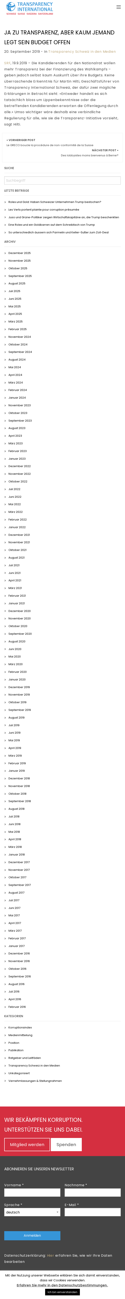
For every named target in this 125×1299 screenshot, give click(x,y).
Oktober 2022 (17, 481)
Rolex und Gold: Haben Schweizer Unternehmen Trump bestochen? (54, 202)
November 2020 (19, 618)
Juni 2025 (14, 299)
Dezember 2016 (19, 953)
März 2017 (15, 931)
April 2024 (15, 375)
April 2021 (14, 580)
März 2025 (15, 321)
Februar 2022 (17, 520)
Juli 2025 (14, 291)
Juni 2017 (14, 908)
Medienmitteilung (20, 1035)
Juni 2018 (14, 824)
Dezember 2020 (19, 611)
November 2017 (19, 870)
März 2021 (15, 588)
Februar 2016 (17, 1007)
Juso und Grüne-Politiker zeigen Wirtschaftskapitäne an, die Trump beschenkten (63, 217)
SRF (7, 63)
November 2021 (19, 542)
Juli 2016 (13, 992)
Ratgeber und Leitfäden (24, 1058)
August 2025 (16, 283)
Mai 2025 (14, 306)
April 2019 (14, 748)
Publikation (16, 1050)
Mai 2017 (14, 915)
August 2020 (16, 641)
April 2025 (15, 314)
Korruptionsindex (20, 1027)
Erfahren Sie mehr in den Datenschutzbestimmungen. (62, 1285)
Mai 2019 (14, 740)
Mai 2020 (14, 656)
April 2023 (15, 436)
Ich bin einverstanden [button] (62, 1292)
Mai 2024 (14, 367)
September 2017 (19, 885)
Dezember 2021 (19, 535)
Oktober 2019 (17, 702)
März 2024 (15, 383)
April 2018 (14, 839)
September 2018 (19, 801)
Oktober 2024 (18, 344)
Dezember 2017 (19, 862)
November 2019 (19, 695)
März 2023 (15, 443)
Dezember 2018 (19, 778)
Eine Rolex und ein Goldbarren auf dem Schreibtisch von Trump (51, 225)
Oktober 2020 (17, 626)
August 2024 (17, 360)
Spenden (66, 1145)
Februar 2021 (17, 596)
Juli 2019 (13, 725)
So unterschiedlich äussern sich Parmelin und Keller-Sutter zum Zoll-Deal (58, 232)
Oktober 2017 (17, 877)
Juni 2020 (14, 649)
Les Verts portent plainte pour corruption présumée (43, 210)
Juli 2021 (13, 565)
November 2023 (19, 405)
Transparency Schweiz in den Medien (82, 51)
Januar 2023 (17, 459)
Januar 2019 (16, 771)
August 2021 (16, 558)
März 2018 (15, 847)
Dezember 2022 (19, 466)
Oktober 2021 (17, 550)
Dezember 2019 (19, 687)
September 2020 (20, 634)
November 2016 (19, 961)
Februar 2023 (17, 451)
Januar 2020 (17, 679)
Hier (50, 1255)
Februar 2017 (17, 938)
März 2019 (15, 756)
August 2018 (16, 809)
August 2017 (16, 893)
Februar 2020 (17, 672)
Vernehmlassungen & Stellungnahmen (35, 1081)
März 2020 (15, 664)
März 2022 (15, 512)
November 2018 (19, 786)
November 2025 (19, 261)
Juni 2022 (14, 497)
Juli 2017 (13, 900)
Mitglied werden (27, 1145)
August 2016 (16, 984)
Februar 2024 (17, 390)
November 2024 (19, 337)
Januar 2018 (16, 855)
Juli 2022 (14, 489)
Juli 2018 (13, 816)
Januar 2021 (16, 603)
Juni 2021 (14, 573)
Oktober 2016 (17, 969)
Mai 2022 (14, 504)
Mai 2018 (14, 832)
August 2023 (16, 428)
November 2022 (19, 474)
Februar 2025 (17, 329)
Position (13, 1043)
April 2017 (14, 923)
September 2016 (19, 976)
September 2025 (20, 276)
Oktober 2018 (17, 794)
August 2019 (16, 718)
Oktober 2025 (17, 268)
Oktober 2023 (17, 413)
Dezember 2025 (19, 253)
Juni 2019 (14, 733)
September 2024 (20, 352)
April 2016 (14, 999)
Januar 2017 (16, 946)
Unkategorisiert (19, 1073)
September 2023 (20, 421)
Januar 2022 (17, 527)
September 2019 (19, 710)
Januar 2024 (17, 398)
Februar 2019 (17, 763)
